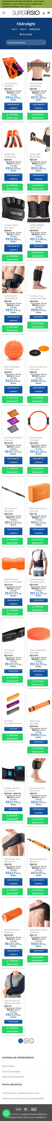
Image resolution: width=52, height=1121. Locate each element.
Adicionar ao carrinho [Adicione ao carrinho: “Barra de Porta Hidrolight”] (13, 531)
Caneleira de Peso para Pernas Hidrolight (12, 790)
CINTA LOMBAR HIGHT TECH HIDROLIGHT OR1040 (37, 229)
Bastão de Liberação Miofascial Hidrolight (38, 861)
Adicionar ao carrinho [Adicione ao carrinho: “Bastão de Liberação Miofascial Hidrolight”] (39, 881)
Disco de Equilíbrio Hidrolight (38, 651)
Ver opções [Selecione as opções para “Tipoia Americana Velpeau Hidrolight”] (13, 1022)
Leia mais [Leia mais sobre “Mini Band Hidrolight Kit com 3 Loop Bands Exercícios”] (13, 729)
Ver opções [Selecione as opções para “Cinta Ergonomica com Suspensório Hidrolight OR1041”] (39, 600)
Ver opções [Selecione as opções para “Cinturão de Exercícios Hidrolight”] (13, 671)
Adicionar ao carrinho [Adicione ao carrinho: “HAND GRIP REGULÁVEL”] (39, 177)
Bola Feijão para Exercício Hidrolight (13, 580)
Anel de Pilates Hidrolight (36, 438)
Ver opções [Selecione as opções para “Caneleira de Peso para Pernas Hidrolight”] (13, 809)
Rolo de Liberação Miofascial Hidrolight (12, 932)
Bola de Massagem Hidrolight (12, 368)
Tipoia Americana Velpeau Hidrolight (12, 1001)
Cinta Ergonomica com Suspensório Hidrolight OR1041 (38, 581)
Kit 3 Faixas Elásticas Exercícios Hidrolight (13, 440)
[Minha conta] (43, 13)
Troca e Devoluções (11, 1071)
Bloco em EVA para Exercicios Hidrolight (38, 510)
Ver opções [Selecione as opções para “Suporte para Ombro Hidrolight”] (39, 951)
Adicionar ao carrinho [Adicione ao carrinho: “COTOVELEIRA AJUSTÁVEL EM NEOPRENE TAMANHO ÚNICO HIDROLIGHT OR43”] (13, 318)
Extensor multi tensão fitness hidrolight (36, 85)
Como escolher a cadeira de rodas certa (20, 1093)
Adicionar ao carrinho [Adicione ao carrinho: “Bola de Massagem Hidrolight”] (13, 389)
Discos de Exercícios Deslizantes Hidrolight (38, 369)
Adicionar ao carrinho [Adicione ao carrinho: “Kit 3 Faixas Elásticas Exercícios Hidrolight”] (13, 460)
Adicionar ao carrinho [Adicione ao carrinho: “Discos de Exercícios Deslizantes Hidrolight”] (39, 389)
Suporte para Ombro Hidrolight (38, 931)
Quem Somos (8, 1066)
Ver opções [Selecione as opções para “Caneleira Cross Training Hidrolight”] (39, 317)
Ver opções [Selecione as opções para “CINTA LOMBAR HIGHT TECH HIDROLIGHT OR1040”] (39, 246)
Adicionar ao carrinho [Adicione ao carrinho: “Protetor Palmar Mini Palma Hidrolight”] (13, 248)
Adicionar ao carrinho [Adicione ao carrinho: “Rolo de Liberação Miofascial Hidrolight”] (13, 952)
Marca (23, 29)
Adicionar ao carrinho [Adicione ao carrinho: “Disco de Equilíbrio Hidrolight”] (39, 673)
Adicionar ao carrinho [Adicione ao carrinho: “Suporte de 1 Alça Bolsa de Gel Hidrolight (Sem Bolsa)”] (39, 811)
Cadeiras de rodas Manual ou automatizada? (23, 1098)
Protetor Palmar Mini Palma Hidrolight (11, 227)
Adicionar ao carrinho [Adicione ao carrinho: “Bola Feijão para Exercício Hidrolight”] (13, 602)
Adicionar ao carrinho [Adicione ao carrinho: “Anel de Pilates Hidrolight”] (39, 460)
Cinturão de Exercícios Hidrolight (9, 652)
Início (14, 29)
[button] (3, 12)
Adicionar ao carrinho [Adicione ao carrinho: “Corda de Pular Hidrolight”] (13, 106)
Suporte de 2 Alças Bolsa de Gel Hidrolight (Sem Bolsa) (12, 862)
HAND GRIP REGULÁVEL (35, 155)
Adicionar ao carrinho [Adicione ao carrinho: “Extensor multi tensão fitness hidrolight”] (39, 106)
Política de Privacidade (13, 1076)
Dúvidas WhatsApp (12, 116)
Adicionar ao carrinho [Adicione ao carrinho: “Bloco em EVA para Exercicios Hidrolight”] (39, 531)
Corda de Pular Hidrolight (10, 84)
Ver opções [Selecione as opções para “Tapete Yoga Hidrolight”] (39, 742)
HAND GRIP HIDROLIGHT (10, 155)
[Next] (31, 1041)
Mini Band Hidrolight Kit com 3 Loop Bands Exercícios (13, 724)
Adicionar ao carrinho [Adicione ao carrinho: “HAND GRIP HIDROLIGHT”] (13, 177)
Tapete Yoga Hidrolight (35, 722)
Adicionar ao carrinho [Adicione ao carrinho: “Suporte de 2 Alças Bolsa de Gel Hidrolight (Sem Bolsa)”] (13, 881)
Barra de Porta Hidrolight (10, 509)
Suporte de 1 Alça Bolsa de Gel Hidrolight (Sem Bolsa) (37, 792)
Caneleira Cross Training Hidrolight (38, 297)
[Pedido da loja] (26, 42)
